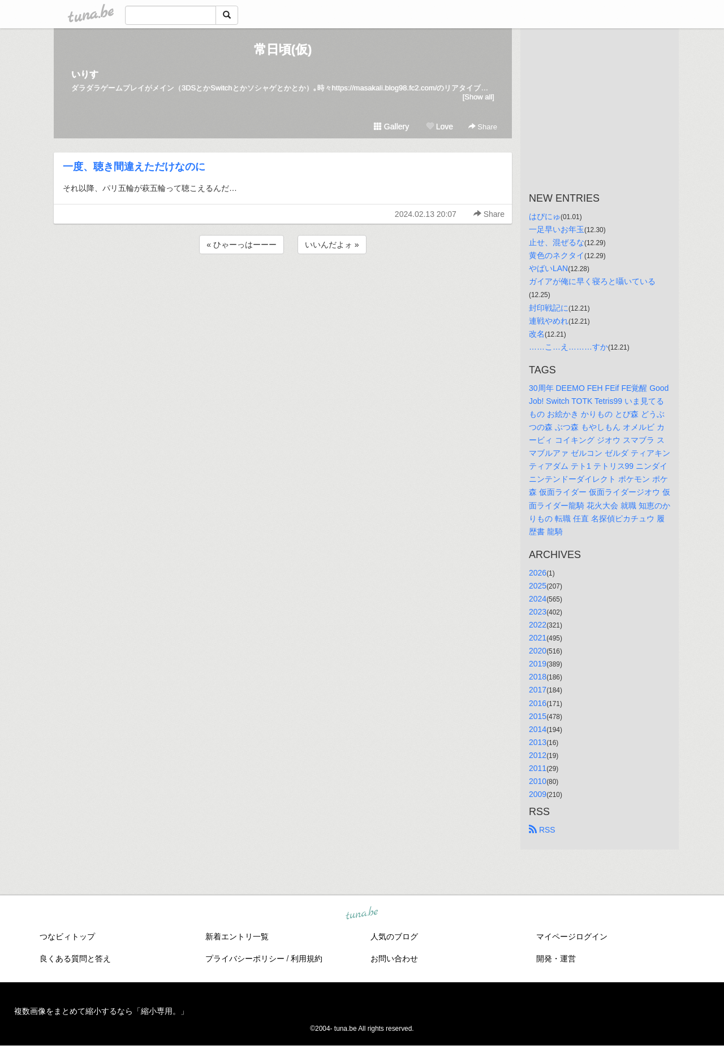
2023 (537, 611)
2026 (537, 572)
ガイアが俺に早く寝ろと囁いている (592, 281)
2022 (537, 624)
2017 (537, 689)
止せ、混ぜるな (556, 242)
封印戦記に (548, 307)
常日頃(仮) (283, 49)
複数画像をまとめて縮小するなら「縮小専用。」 (101, 1011)
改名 (537, 333)
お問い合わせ (394, 958)
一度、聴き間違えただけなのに (134, 166)
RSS (542, 829)
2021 (537, 637)
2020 (537, 650)
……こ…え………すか (568, 346)
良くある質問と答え (75, 958)
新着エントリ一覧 (237, 936)
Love (439, 126)
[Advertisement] (283, 287)
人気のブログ (394, 936)
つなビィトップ (67, 936)
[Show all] (478, 97)
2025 (537, 585)
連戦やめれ (548, 320)
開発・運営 (556, 958)
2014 (537, 729)
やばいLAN (548, 268)
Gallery (391, 126)
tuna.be (361, 914)
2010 (537, 781)
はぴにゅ (545, 216)
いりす (84, 74)
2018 (537, 676)
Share (482, 127)
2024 (537, 598)
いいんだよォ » (332, 244)
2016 (537, 703)
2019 (537, 663)
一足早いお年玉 (556, 229)
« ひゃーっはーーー (241, 244)
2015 (537, 716)
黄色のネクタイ (556, 255)
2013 (537, 742)
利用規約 (306, 958)
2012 (537, 755)
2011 (537, 768)
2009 (537, 794)
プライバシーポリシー (245, 958)
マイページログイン (571, 936)
